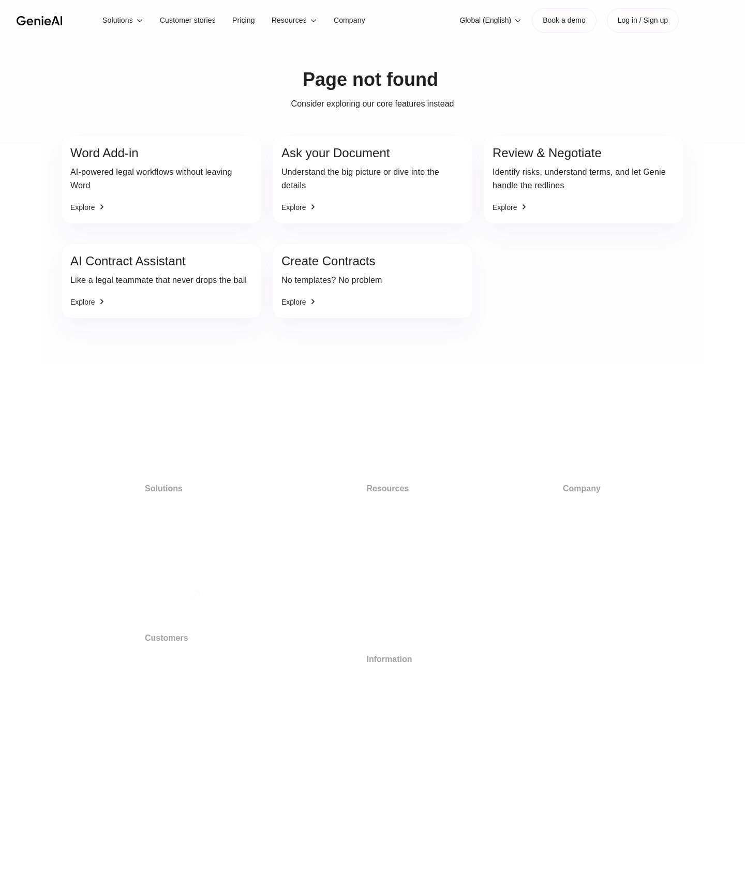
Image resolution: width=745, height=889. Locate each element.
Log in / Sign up (643, 20)
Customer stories (188, 20)
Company (349, 20)
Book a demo (564, 20)
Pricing (243, 20)
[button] (122, 20)
